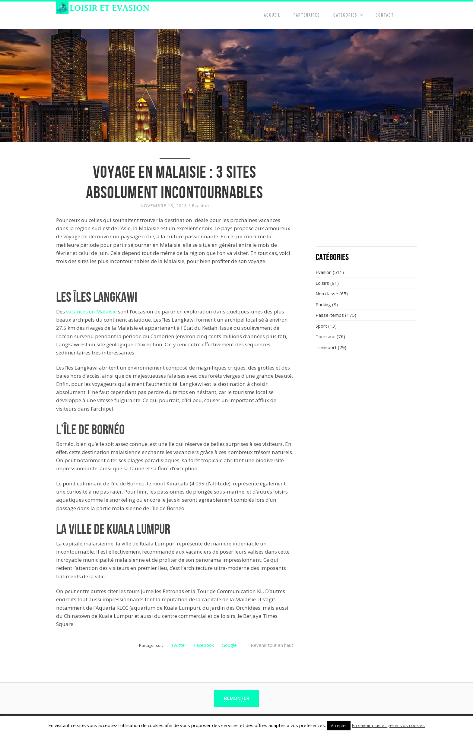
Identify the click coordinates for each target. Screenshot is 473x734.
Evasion (200, 205)
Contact (385, 15)
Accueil (272, 15)
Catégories (345, 15)
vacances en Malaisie (91, 311)
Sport (321, 326)
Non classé (327, 294)
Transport (326, 347)
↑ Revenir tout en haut (270, 645)
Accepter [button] (339, 725)
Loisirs (322, 283)
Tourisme (325, 336)
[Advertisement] (366, 197)
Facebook (204, 645)
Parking (323, 304)
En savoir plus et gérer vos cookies (388, 725)
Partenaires (307, 15)
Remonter (236, 698)
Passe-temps (330, 315)
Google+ (231, 645)
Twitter (178, 645)
